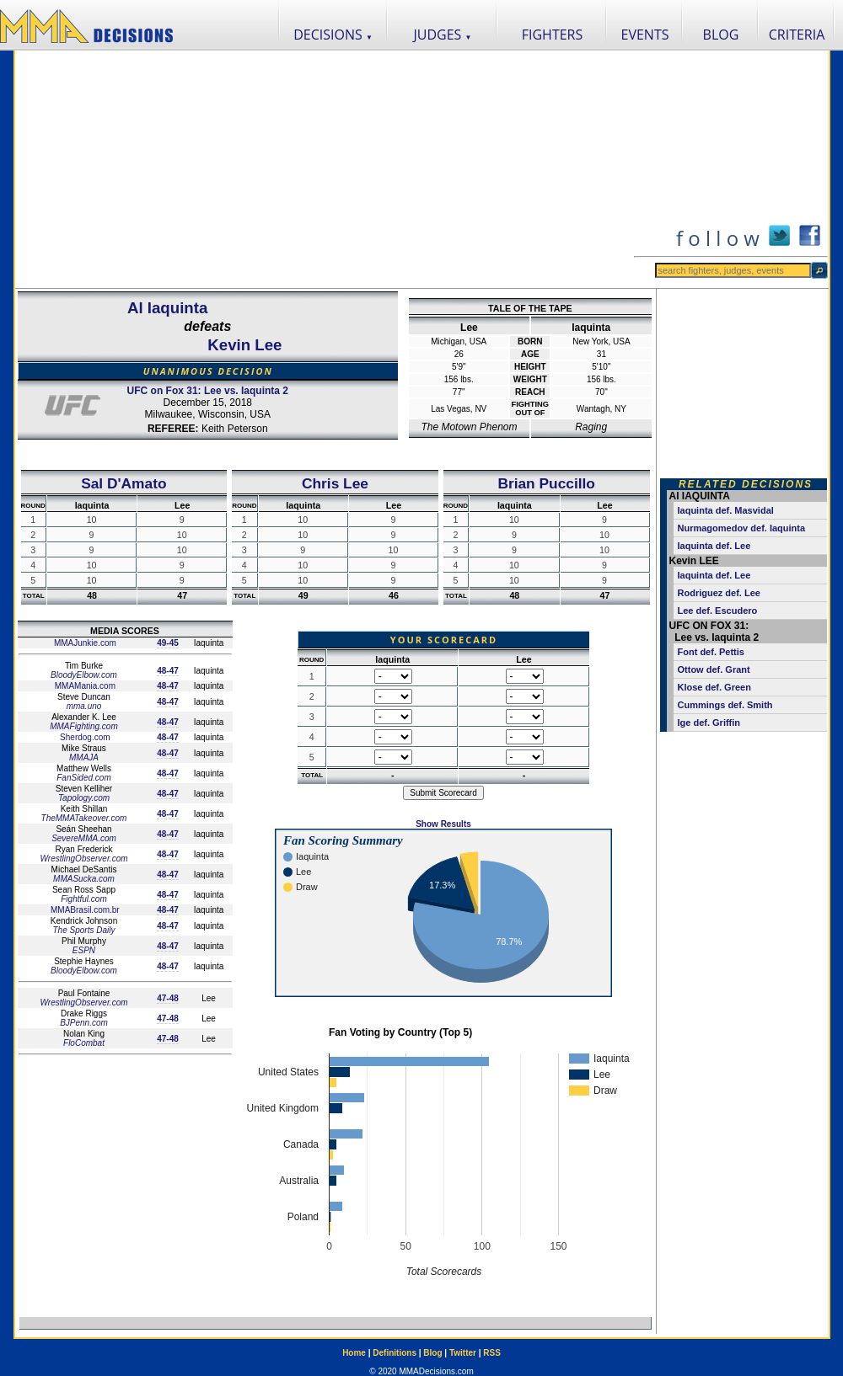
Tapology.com (84, 798)
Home (354, 1352)
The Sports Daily (84, 930)
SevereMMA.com (83, 838)
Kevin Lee (244, 345)
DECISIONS (333, 34)
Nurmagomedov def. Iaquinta (742, 528)
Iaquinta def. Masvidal (726, 510)
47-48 (168, 998)
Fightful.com (83, 899)
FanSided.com (83, 777)
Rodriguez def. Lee (719, 593)
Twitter (462, 1352)
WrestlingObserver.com (83, 858)
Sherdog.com (83, 737)
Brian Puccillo (546, 483)
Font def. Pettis (711, 652)
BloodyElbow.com (84, 675)
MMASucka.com (84, 878)
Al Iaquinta (167, 308)
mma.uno (84, 706)
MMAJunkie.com (83, 643)
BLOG (721, 34)
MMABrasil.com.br (83, 910)
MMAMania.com (83, 686)
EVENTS (645, 34)
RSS (492, 1352)
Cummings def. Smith (725, 705)
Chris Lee (335, 483)
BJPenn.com (84, 1022)
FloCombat (84, 1043)
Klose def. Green (714, 687)
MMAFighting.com (84, 726)
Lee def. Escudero (718, 610)
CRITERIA (797, 34)
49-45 (168, 643)
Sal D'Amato (123, 483)
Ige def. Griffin (709, 722)
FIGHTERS (552, 34)
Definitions (394, 1352)
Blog (432, 1352)
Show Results (443, 824)
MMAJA (84, 757)
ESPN (83, 950)
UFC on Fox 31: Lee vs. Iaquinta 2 (207, 391)
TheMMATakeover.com (84, 818)
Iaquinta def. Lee (714, 546)
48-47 (168, 670)
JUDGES (443, 34)
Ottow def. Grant (714, 669)
